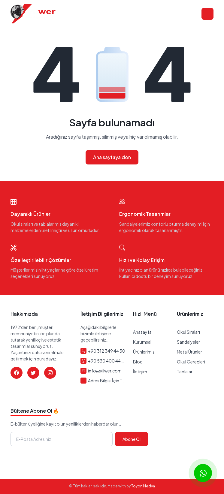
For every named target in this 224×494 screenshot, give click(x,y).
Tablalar (184, 371)
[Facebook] (17, 373)
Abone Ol (132, 439)
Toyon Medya (143, 486)
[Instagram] (50, 373)
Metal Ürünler (189, 351)
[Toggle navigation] (207, 14)
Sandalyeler (188, 342)
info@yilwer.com (105, 370)
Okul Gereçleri (191, 361)
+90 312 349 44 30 (106, 351)
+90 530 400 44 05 (107, 360)
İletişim (140, 371)
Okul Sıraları (188, 332)
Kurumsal (142, 342)
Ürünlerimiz (144, 351)
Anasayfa (142, 332)
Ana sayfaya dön (112, 157)
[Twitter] (33, 373)
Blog (138, 361)
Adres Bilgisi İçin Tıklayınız (107, 380)
